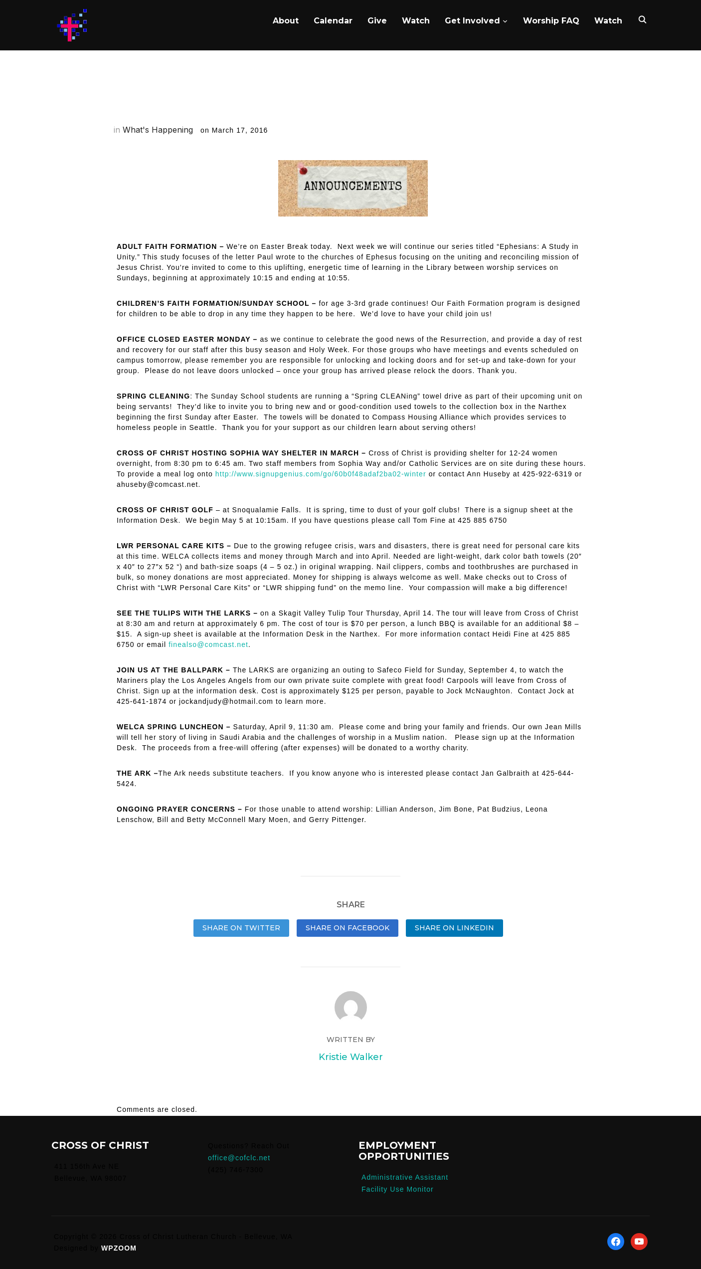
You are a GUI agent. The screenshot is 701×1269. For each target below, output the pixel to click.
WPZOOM (119, 1248)
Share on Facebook (347, 927)
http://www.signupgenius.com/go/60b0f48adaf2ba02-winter (320, 474)
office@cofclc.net (239, 1158)
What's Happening (158, 130)
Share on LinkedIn (454, 927)
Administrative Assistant (404, 1177)
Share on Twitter (241, 927)
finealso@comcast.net (208, 644)
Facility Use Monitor (397, 1189)
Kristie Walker (351, 1057)
